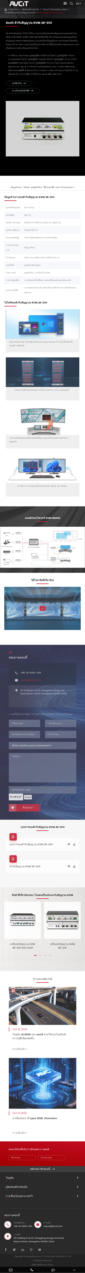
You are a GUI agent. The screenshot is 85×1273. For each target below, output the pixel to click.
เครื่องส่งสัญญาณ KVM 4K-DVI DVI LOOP (22, 948)
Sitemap (36, 1264)
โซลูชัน (10, 1178)
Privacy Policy (46, 1264)
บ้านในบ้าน (13, 9)
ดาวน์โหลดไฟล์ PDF (23, 90)
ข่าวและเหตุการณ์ (42, 979)
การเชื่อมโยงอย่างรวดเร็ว (19, 1196)
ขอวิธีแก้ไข (19, 83)
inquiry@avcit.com (53, 1226)
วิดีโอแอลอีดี (48, 187)
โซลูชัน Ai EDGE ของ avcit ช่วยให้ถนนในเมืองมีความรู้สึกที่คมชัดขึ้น (39, 1038)
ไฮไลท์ (26, 187)
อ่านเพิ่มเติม (20, 1051)
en (77, 4)
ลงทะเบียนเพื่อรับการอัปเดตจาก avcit (28, 1149)
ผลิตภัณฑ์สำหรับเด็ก (30, 9)
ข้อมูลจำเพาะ (16, 187)
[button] (35, 957)
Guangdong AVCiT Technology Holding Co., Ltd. (48, 1256)
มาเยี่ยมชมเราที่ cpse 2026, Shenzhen (35, 1120)
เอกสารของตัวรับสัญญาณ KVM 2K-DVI (31, 846)
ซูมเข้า (42, 565)
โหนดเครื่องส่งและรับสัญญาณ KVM (19, 12)
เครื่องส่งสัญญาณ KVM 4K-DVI (62, 948)
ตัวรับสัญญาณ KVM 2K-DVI (51, 12)
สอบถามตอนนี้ (18, 659)
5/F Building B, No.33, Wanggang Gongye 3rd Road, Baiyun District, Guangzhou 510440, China (39, 1240)
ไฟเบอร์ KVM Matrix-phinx (55, 9)
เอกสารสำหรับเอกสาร (64, 187)
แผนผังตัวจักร (36, 187)
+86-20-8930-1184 (23, 1226)
